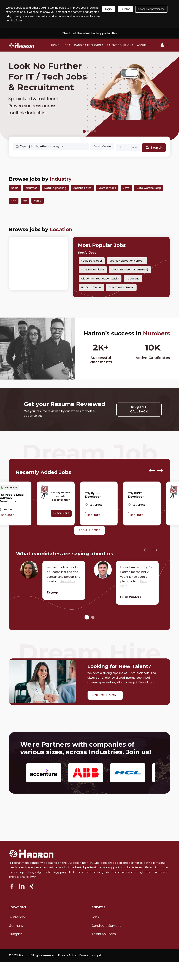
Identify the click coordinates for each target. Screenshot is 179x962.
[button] (86, 617)
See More (95, 515)
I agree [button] (109, 9)
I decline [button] (125, 9)
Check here (61, 513)
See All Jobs (87, 252)
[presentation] (152, 470)
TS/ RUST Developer (136, 495)
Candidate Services (88, 45)
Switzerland (17, 917)
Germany (16, 926)
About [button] (142, 45)
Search (154, 148)
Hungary (15, 934)
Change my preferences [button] (151, 9)
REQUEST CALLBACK (139, 409)
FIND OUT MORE (105, 695)
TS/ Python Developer (93, 495)
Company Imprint (91, 955)
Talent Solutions (120, 45)
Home (55, 45)
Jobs (66, 45)
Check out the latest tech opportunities (89, 33)
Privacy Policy (67, 955)
